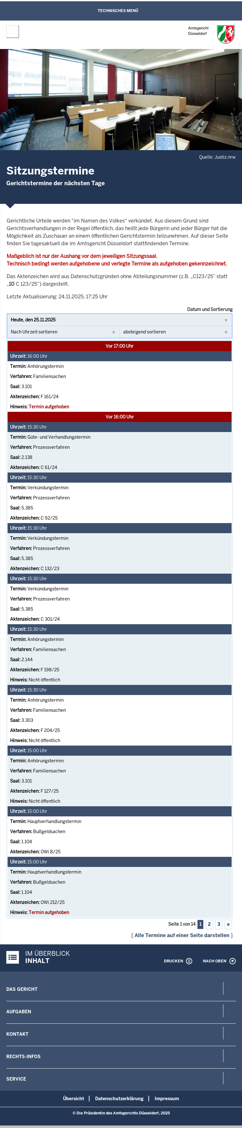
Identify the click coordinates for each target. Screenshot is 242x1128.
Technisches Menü (118, 10)
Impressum (167, 1098)
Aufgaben (18, 1012)
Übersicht (73, 1098)
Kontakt (17, 1034)
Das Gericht (21, 989)
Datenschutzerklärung (119, 1098)
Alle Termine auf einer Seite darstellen (182, 935)
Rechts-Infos (23, 1056)
